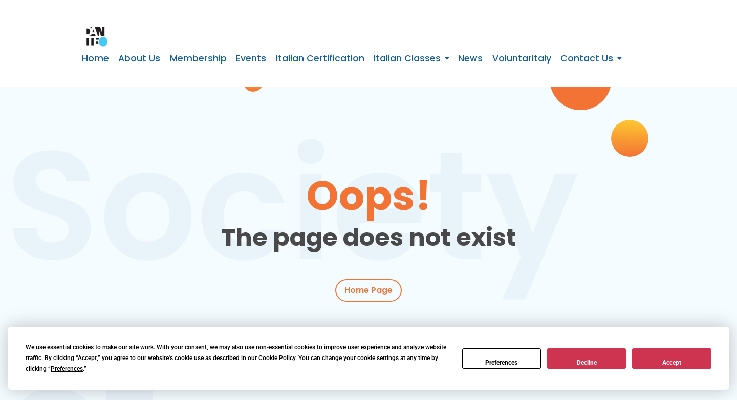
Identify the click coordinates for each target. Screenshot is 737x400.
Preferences (501, 362)
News (470, 58)
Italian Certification (320, 58)
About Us (139, 58)
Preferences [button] (67, 368)
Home (95, 58)
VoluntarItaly (521, 58)
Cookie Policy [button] (276, 358)
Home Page (368, 291)
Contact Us (586, 58)
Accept (671, 362)
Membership (198, 58)
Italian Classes (407, 58)
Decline (587, 362)
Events (251, 58)
